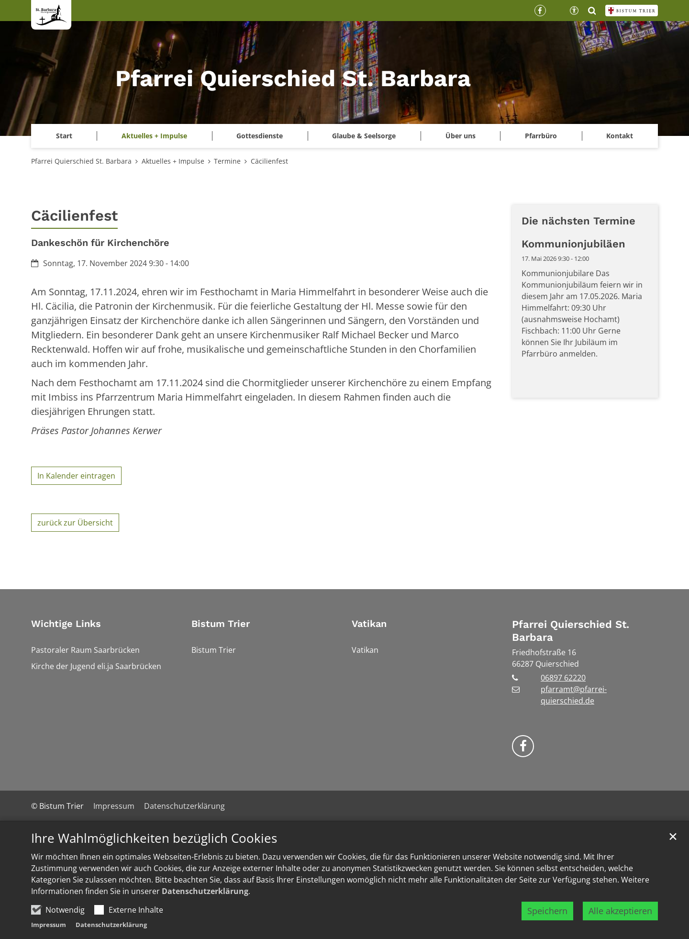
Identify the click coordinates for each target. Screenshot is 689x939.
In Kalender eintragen (76, 475)
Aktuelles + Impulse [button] (154, 135)
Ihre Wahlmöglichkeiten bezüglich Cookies (154, 845)
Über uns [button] (460, 135)
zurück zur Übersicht (75, 522)
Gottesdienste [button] (259, 135)
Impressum (48, 931)
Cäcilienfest (269, 161)
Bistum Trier (220, 623)
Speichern (547, 917)
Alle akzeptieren (620, 917)
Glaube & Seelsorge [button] (364, 135)
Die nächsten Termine (578, 221)
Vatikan (369, 623)
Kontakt (619, 135)
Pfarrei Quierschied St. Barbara (81, 161)
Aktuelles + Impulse (173, 161)
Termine (227, 161)
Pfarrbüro (541, 135)
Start (64, 135)
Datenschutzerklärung (205, 898)
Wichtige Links (66, 623)
